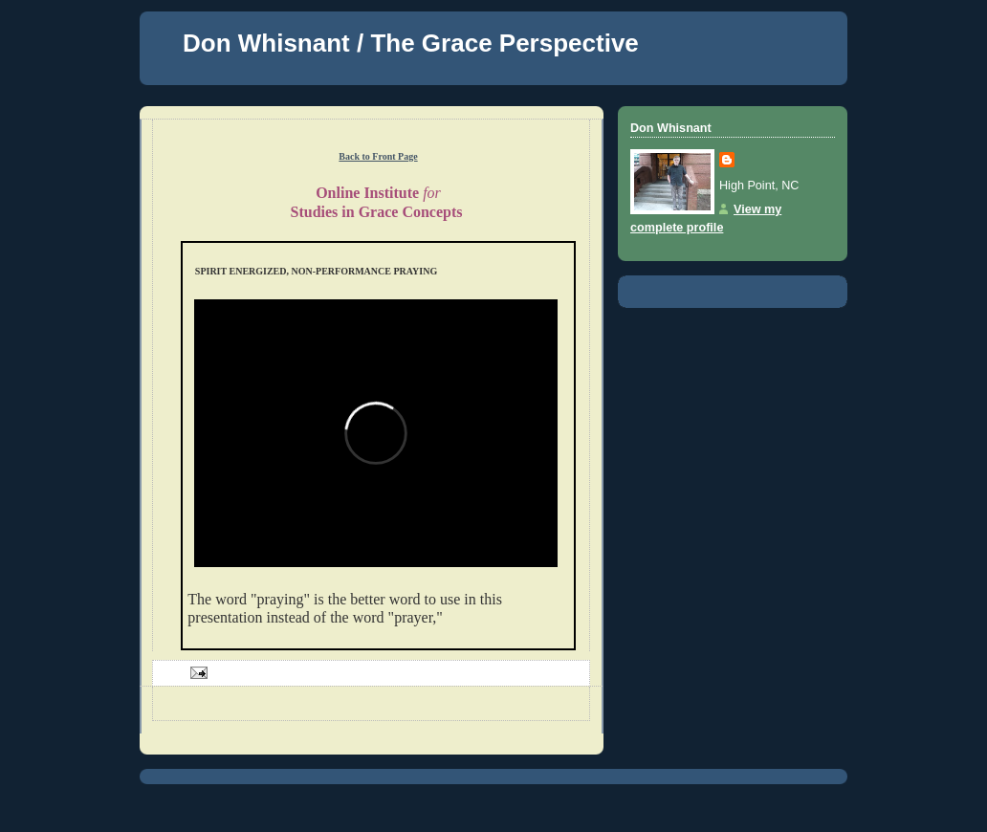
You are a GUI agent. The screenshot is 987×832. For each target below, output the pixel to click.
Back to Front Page (378, 156)
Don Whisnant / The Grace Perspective (411, 43)
